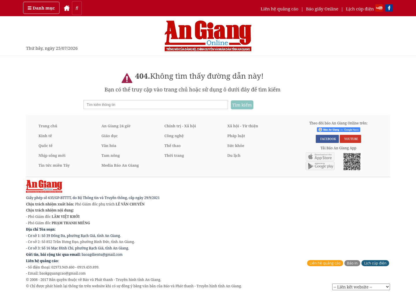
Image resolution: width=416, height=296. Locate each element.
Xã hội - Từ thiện (242, 125)
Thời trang (174, 155)
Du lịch (234, 155)
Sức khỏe (235, 145)
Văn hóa (108, 145)
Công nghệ (174, 135)
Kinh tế (45, 135)
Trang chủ (47, 125)
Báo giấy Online (322, 9)
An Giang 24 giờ (115, 125)
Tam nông (110, 155)
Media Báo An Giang (120, 165)
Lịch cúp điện (360, 9)
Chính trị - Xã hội (180, 125)
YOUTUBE (350, 139)
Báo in (352, 263)
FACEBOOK (327, 139)
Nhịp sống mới (51, 155)
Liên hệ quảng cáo (279, 9)
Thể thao (172, 145)
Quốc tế (45, 145)
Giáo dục (109, 135)
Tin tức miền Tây (54, 165)
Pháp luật (236, 135)
